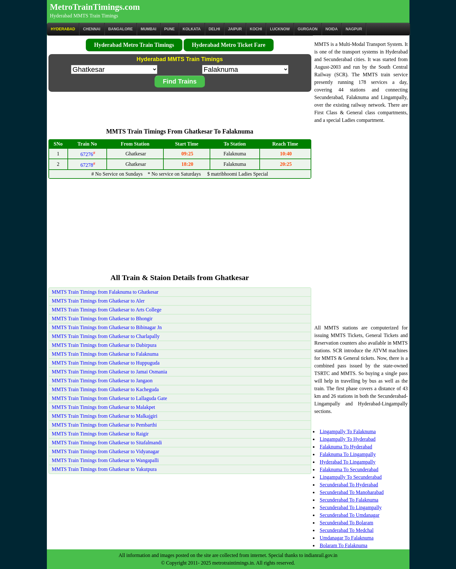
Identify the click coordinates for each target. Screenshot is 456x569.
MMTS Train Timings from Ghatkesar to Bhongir (102, 318)
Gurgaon (308, 29)
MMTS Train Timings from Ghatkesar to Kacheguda (105, 389)
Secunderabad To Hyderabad (349, 484)
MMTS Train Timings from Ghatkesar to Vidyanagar (105, 451)
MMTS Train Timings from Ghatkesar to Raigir (100, 433)
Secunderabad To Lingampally (351, 507)
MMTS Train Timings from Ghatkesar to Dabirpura (104, 345)
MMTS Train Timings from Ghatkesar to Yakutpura (104, 469)
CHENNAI (91, 29)
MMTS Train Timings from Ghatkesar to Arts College (107, 309)
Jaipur (235, 29)
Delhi (214, 29)
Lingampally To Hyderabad (348, 439)
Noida (332, 29)
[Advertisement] (180, 106)
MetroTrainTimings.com (95, 7)
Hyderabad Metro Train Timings (134, 45)
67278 (87, 165)
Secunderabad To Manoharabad (352, 492)
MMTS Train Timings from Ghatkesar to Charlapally (106, 336)
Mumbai (148, 29)
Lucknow (280, 29)
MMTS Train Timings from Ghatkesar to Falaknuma (105, 354)
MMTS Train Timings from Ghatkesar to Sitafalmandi (107, 442)
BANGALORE (120, 29)
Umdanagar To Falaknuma (347, 538)
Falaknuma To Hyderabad (346, 446)
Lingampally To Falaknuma (348, 431)
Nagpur (353, 29)
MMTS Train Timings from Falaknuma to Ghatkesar (105, 292)
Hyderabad (63, 29)
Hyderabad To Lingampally (348, 462)
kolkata (192, 29)
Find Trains (180, 81)
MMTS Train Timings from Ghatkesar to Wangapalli (105, 460)
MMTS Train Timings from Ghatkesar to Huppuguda (106, 363)
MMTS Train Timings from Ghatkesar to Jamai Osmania (109, 371)
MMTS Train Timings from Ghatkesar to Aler (98, 300)
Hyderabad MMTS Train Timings (84, 15)
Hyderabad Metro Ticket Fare (228, 45)
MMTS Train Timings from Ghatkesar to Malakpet (103, 407)
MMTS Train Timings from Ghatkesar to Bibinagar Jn (107, 327)
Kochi (256, 29)
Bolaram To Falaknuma (344, 545)
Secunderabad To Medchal (347, 530)
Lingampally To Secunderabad (351, 477)
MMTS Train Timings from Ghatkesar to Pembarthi (104, 425)
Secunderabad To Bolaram (346, 522)
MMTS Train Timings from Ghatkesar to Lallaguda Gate (109, 398)
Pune (169, 29)
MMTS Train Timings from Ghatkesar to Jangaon (102, 380)
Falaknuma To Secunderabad (349, 469)
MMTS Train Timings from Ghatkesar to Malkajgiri (104, 416)
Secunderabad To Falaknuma (349, 500)
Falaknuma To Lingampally (348, 454)
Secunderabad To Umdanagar (350, 515)
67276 (87, 154)
